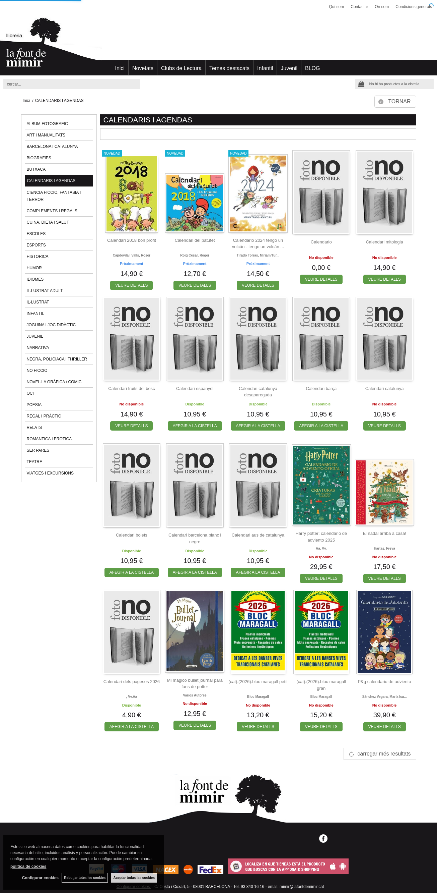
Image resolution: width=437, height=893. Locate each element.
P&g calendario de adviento (384, 681)
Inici (119, 68)
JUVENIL (35, 336)
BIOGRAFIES (39, 158)
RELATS (34, 427)
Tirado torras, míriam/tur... (258, 255)
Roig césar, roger (194, 255)
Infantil (265, 68)
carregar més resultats (384, 754)
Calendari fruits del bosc (131, 388)
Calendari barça (321, 388)
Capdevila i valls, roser (131, 255)
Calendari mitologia (384, 241)
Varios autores (195, 695)
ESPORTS (36, 245)
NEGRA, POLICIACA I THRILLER (57, 359)
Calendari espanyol (194, 388)
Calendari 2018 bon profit (131, 240)
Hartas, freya (384, 548)
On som (382, 6)
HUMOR (34, 268)
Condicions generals (413, 6)
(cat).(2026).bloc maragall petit (257, 681)
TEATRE (34, 461)
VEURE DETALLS (131, 285)
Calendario (321, 241)
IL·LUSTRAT (38, 302)
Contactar (359, 6)
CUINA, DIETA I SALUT (48, 222)
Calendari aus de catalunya (258, 535)
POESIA (34, 404)
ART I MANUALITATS (46, 135)
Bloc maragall (258, 697)
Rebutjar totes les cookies (84, 878)
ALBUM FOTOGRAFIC (47, 123)
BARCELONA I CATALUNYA (52, 146)
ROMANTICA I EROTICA (49, 439)
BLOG (312, 68)
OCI (30, 393)
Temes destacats (229, 68)
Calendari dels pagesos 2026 (131, 681)
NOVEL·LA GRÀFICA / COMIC (54, 382)
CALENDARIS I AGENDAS (51, 180)
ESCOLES (36, 233)
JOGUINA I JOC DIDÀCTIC (51, 325)
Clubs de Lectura (181, 68)
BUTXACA (36, 169)
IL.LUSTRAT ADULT (45, 290)
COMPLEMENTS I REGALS (52, 211)
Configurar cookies (39, 878)
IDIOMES (35, 279)
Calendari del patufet (195, 240)
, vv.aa (131, 697)
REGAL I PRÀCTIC (44, 416)
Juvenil (289, 68)
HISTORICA (38, 256)
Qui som (336, 6)
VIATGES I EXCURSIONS (50, 473)
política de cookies (28, 866)
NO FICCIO (37, 370)
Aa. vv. (321, 548)
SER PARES (38, 450)
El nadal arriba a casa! (384, 533)
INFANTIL (36, 313)
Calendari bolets (131, 535)
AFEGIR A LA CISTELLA (195, 426)
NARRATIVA (38, 347)
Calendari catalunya (384, 388)
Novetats (142, 68)
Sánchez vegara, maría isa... (384, 697)
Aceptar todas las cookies (134, 878)
